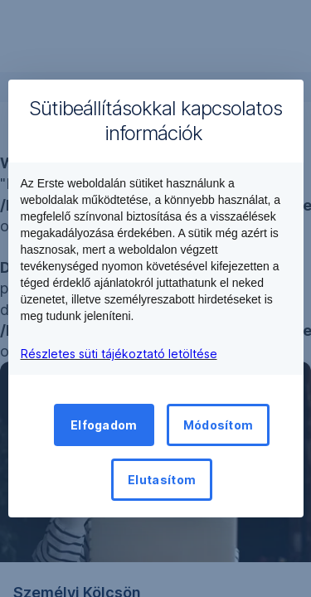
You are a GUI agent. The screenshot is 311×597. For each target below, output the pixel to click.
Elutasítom (162, 480)
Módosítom (218, 425)
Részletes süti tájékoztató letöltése (119, 354)
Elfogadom (104, 425)
